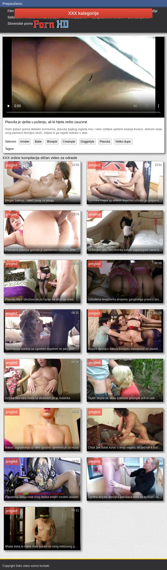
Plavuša (105, 141)
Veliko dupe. (123, 141)
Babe (38, 141)
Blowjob (52, 141)
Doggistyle (87, 141)
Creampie (69, 141)
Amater (25, 141)
